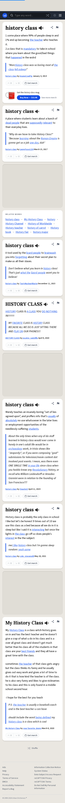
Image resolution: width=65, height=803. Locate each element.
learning (24, 138)
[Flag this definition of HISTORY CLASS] (58, 302)
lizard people (33, 253)
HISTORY (10, 311)
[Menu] (60, 15)
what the (25, 273)
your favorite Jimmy (32, 728)
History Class (16, 630)
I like (15, 545)
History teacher (14, 228)
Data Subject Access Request (47, 774)
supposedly (36, 123)
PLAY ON (18, 331)
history (51, 219)
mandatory (29, 49)
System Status (41, 770)
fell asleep (20, 69)
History (19, 65)
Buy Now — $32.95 (28, 97)
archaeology (15, 449)
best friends (28, 651)
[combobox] (29, 15)
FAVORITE (17, 323)
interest (9, 538)
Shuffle (32, 748)
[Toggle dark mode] (54, 15)
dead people (12, 123)
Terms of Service (10, 778)
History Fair (22, 232)
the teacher (36, 40)
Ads (4, 767)
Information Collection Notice (47, 767)
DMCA (5, 781)
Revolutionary (40, 470)
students (34, 429)
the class (20, 534)
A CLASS (31, 311)
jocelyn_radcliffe (30, 338)
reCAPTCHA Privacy (43, 778)
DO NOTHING (49, 311)
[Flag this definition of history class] (57, 27)
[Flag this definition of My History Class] (58, 621)
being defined (43, 717)
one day (34, 143)
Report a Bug (8, 789)
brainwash (50, 253)
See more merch (49, 97)
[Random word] (47, 15)
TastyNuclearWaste (28, 283)
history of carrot (37, 228)
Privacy (5, 774)
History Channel (14, 224)
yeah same (24, 549)
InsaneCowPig (26, 76)
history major (40, 232)
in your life (33, 465)
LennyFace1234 (27, 149)
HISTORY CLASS (12, 338)
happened (16, 57)
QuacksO (24, 489)
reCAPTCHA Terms (42, 781)
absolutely (11, 420)
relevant (47, 123)
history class (11, 76)
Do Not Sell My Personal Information (45, 787)
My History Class (33, 219)
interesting (38, 530)
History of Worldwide (40, 224)
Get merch (30, 83)
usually (52, 416)
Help (4, 770)
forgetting (21, 257)
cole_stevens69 (27, 556)
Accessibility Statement (13, 785)
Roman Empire (49, 138)
